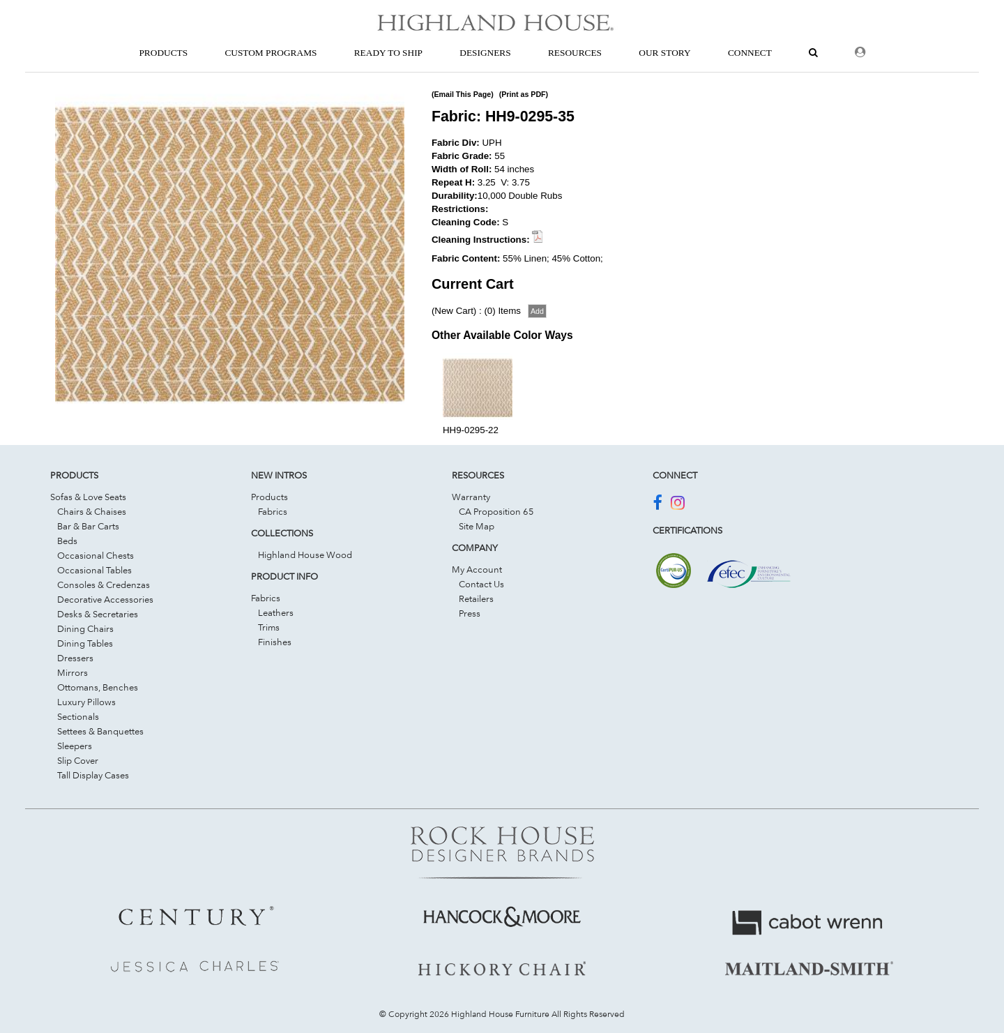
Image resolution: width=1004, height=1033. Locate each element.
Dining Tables (85, 643)
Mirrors (72, 672)
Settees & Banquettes (100, 731)
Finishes (274, 641)
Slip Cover (77, 760)
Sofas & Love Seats (88, 496)
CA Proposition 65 (496, 511)
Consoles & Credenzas (103, 584)
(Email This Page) (463, 94)
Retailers (476, 598)
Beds (67, 540)
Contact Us (481, 583)
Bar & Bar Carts (88, 525)
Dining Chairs (85, 628)
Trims (269, 627)
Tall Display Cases (93, 775)
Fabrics (272, 511)
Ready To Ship (388, 52)
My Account (477, 569)
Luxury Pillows (86, 701)
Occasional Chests (95, 555)
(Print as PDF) (523, 94)
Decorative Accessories (105, 599)
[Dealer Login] (860, 52)
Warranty (471, 496)
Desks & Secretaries (97, 613)
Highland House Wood (305, 554)
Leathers (276, 612)
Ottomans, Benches (97, 687)
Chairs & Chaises (91, 511)
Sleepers (74, 745)
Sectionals (78, 716)
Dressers (75, 657)
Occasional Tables (94, 569)
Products (269, 496)
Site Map (476, 525)
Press (469, 613)
